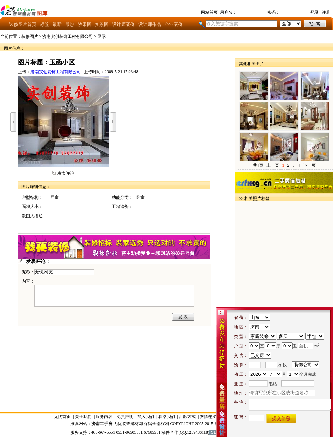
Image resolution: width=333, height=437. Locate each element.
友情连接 (208, 416)
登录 (314, 12)
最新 (57, 24)
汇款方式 (187, 416)
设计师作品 (149, 24)
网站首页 (209, 12)
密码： (273, 12)
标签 (44, 24)
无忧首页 (62, 416)
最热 (69, 24)
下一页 (309, 165)
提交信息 (281, 418)
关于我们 (83, 416)
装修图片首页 (22, 24)
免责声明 (125, 416)
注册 (326, 12)
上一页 (272, 165)
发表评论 (65, 173)
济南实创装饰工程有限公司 (67, 36)
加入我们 (145, 416)
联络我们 (166, 416)
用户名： (228, 12)
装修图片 (29, 36)
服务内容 (104, 416)
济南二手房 (101, 423)
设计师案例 (123, 24)
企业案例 (174, 24)
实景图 (102, 24)
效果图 (84, 24)
